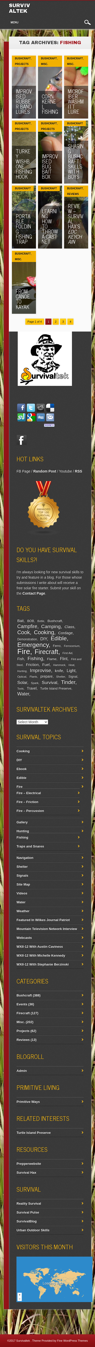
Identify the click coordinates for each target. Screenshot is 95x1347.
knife (59, 670)
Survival (49, 682)
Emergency (33, 644)
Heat (71, 664)
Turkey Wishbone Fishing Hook (24, 164)
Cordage (65, 633)
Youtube (65, 471)
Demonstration (27, 639)
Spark (35, 682)
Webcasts (24, 938)
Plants (33, 676)
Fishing (35, 658)
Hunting (22, 670)
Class (69, 627)
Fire (23, 651)
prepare (46, 676)
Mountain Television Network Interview (46, 929)
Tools (20, 688)
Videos (21, 893)
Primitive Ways (28, 1102)
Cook (23, 632)
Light (71, 670)
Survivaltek (19, 8)
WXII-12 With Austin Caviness (39, 946)
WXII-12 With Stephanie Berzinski (42, 964)
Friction (32, 664)
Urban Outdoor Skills (32, 1230)
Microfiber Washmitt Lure (76, 101)
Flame (51, 659)
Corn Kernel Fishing (50, 104)
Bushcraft (23, 58)
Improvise (40, 670)
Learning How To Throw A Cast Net (50, 226)
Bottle (40, 620)
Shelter (60, 676)
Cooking (44, 632)
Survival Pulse (27, 1212)
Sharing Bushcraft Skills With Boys (75, 161)
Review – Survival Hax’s (75, 224)
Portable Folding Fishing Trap (24, 229)
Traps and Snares (30, 846)
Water (23, 693)
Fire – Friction (27, 802)
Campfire (27, 626)
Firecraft (46, 651)
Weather (22, 911)
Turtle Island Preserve (55, 688)
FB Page (23, 471)
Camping (51, 626)
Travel (32, 688)
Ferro (57, 646)
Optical (21, 676)
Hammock (59, 664)
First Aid (67, 652)
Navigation (24, 858)
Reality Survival (28, 1203)
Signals (22, 875)
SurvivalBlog (26, 1221)
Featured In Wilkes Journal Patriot (43, 920)
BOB (30, 621)
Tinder (68, 682)
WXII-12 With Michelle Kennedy (40, 955)
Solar (22, 682)
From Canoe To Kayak (23, 299)
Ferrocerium (71, 645)
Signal (72, 676)
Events (21, 1004)
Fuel (46, 664)
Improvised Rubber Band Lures (24, 101)
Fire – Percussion (30, 811)
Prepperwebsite (28, 1163)
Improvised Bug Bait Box (50, 166)
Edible (59, 638)
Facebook (21, 440)
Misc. (44, 64)
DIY (43, 638)
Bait (20, 621)
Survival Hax (26, 1172)
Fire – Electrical (28, 793)
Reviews (73, 194)
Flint (63, 658)
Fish (20, 659)
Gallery (22, 822)
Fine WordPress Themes (72, 1340)
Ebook (21, 769)
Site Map (23, 884)
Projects (22, 64)
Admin (21, 1071)
